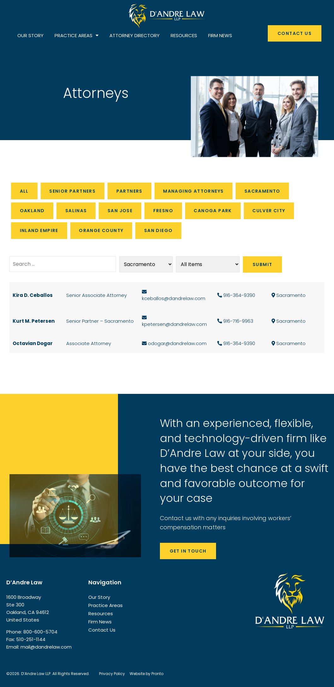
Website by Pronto (146, 673)
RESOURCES (184, 35)
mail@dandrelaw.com (46, 646)
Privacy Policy (112, 673)
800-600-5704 (40, 631)
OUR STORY (30, 35)
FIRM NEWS (220, 35)
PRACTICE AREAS (76, 35)
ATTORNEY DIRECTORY (134, 35)
